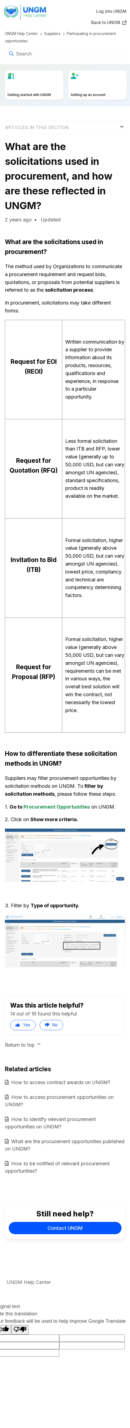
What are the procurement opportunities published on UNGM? (65, 1145)
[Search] (65, 53)
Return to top (23, 1044)
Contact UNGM (65, 1228)
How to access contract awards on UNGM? (60, 1082)
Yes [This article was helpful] (26, 1025)
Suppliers (52, 33)
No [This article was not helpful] (55, 1025)
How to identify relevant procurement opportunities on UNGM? (50, 1122)
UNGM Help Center (21, 33)
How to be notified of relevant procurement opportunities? (57, 1167)
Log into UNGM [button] (111, 11)
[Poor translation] (20, 1330)
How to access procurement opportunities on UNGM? (59, 1100)
